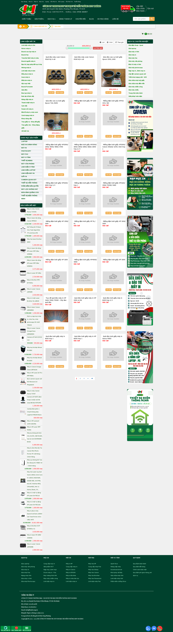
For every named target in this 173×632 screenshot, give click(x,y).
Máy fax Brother (94, 575)
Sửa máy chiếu (134, 90)
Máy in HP (69, 564)
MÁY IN (24, 148)
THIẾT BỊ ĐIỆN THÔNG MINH (29, 197)
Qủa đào (24, 90)
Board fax (24, 55)
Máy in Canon (70, 569)
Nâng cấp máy (116, 566)
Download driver (116, 569)
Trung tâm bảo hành (136, 93)
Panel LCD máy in (27, 109)
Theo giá (119, 42)
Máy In (30, 1)
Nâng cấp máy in (27, 99)
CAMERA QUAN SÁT (28, 180)
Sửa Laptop (61, 1)
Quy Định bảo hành (139, 564)
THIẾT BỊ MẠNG (26, 160)
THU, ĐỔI (5, 628)
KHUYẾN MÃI (81, 19)
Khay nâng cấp (26, 118)
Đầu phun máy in (27, 74)
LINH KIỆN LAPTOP (28, 170)
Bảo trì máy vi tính (135, 64)
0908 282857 (82, 12)
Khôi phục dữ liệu (116, 572)
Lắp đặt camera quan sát (137, 74)
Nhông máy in (26, 67)
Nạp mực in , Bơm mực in (137, 71)
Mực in (36, 1)
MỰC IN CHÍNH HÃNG (29, 144)
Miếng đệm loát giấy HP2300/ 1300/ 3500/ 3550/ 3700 (56, 147)
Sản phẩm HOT (49, 566)
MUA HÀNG (103, 19)
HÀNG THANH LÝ (65, 19)
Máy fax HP (92, 564)
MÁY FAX (24, 154)
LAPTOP (24, 141)
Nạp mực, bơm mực (50, 569)
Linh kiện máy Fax (94, 581)
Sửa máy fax (133, 58)
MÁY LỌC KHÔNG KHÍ (29, 189)
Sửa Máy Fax (69, 1)
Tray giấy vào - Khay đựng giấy (30, 126)
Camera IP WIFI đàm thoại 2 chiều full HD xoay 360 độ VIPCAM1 (34, 400)
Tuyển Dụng (77, 1)
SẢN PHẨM (39, 19)
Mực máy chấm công (51, 578)
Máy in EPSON (70, 572)
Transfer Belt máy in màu (30, 58)
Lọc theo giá (98, 48)
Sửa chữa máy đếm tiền (137, 83)
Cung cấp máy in (71, 566)
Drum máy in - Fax (50, 572)
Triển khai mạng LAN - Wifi (138, 77)
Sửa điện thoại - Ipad (136, 45)
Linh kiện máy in (71, 581)
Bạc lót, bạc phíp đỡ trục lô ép (31, 64)
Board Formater (27, 87)
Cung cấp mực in (49, 564)
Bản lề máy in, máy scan (29, 112)
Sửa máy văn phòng (135, 61)
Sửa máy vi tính (134, 52)
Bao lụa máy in (26, 93)
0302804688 (33, 604)
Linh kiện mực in (49, 581)
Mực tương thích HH (50, 575)
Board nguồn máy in (28, 61)
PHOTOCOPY (26, 151)
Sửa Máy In (53, 1)
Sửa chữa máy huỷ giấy (136, 80)
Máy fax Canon (93, 572)
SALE (16, 628)
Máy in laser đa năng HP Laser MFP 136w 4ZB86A (34, 251)
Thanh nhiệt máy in (27, 102)
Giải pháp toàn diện (135, 96)
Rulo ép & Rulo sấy (27, 96)
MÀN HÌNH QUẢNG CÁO (30, 192)
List (102, 42)
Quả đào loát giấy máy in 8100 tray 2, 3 (112, 300)
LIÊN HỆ (115, 19)
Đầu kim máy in (26, 80)
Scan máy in (25, 77)
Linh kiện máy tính (117, 578)
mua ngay (59, 92)
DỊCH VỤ (52, 19)
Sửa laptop (132, 48)
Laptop (47, 1)
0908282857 (32, 607)
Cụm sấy (24, 106)
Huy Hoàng (24, 1)
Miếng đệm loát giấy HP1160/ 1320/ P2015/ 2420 (113, 185)
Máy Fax (41, 1)
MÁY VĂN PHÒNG (27, 164)
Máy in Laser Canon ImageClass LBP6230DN (33, 331)
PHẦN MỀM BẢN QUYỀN (29, 186)
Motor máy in (26, 48)
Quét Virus (114, 564)
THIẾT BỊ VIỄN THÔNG (29, 183)
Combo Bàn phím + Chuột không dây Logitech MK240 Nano (34, 412)
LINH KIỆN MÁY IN (27, 173)
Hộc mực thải (25, 83)
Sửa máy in (132, 55)
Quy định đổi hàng (139, 566)
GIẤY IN (24, 176)
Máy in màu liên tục (72, 578)
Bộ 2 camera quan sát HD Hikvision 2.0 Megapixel (34, 382)
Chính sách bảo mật (140, 569)
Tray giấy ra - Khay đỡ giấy (30, 122)
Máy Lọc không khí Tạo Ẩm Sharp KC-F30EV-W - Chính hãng (34, 463)
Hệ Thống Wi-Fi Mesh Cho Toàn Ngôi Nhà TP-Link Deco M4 (34, 230)
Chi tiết (51, 92)
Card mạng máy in (27, 115)
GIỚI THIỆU (26, 19)
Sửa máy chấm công (136, 87)
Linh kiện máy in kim (28, 71)
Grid (109, 42)
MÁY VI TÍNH (26, 157)
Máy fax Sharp (93, 569)
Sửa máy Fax (25, 572)
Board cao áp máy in (28, 52)
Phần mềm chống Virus (118, 581)
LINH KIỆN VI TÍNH (28, 167)
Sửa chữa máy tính (117, 575)
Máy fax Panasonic (94, 578)
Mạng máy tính (26, 575)
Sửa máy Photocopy (28, 581)
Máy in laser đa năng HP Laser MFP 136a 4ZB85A (34, 263)
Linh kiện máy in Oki (28, 45)
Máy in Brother (71, 575)
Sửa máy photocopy (136, 67)
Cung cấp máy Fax (94, 566)
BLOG (91, 19)
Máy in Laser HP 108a (34, 273)
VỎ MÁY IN (25, 131)
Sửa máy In (25, 569)
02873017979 (57, 12)
